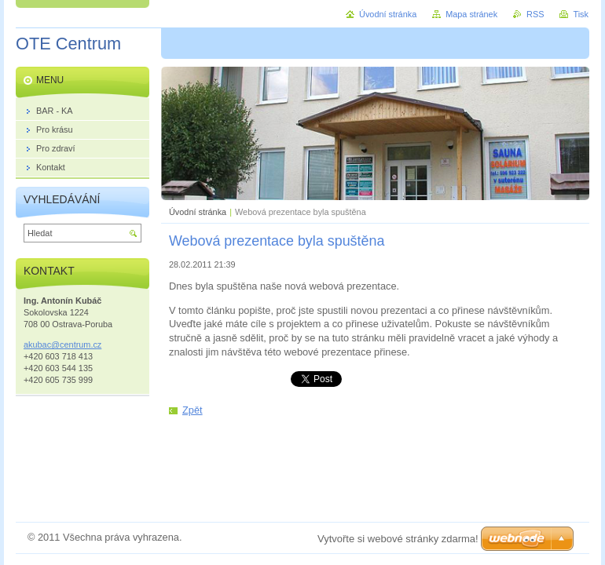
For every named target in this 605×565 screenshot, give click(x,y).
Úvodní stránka (197, 212)
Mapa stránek (471, 14)
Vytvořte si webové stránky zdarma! (397, 539)
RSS (535, 14)
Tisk (580, 14)
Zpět (192, 410)
